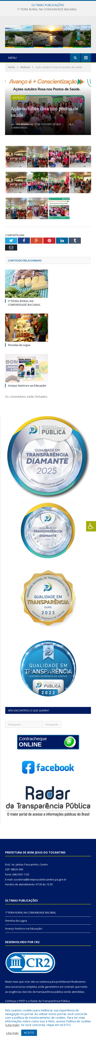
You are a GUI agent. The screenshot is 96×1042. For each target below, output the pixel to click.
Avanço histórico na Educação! (27, 385)
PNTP (22, 1001)
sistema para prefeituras (54, 981)
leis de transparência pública (45, 992)
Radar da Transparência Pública (50, 1001)
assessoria (18, 986)
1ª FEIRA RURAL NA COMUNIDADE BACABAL (47, 9)
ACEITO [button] (29, 1033)
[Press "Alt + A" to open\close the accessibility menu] (91, 526)
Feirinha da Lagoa (19, 345)
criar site (29, 981)
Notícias (18, 97)
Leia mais (12, 1025)
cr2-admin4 (22, 124)
